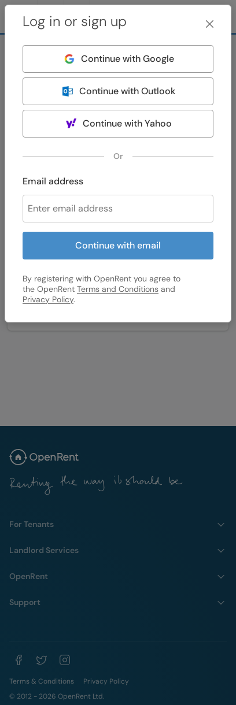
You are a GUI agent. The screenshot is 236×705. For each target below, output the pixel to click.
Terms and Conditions (117, 289)
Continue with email (118, 245)
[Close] (209, 24)
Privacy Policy (48, 299)
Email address (53, 181)
